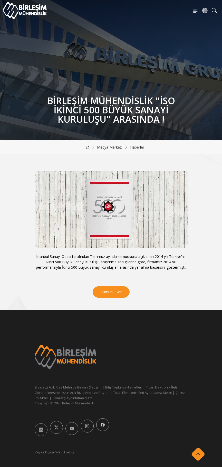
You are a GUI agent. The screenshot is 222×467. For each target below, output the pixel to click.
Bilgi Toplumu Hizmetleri (123, 387)
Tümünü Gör (111, 291)
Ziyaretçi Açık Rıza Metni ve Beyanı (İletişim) (68, 387)
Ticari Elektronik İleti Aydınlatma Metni (142, 392)
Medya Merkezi (109, 147)
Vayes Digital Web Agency (55, 452)
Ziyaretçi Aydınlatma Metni (72, 398)
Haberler (137, 147)
